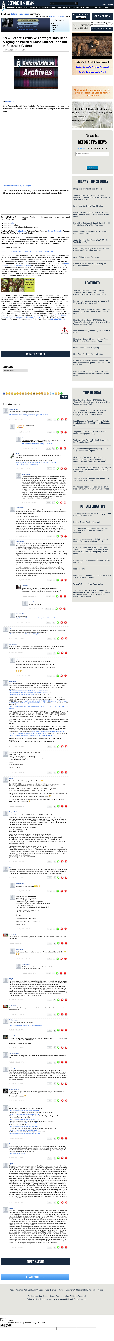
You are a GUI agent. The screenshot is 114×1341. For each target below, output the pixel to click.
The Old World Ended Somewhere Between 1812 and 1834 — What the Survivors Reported (90, 531)
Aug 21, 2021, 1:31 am (16, 943)
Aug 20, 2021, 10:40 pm (16, 638)
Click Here (21, 231)
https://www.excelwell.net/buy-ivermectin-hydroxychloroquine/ (28, 415)
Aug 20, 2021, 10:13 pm (23, 432)
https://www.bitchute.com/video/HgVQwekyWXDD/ (38, 444)
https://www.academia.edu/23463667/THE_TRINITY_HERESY (29, 692)
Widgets (101, 1290)
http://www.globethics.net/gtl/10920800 (35, 733)
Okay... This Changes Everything (86, 257)
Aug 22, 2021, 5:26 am (29, 596)
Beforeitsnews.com (20, 14)
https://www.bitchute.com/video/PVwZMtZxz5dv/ (24, 1119)
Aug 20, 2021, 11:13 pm (16, 772)
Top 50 (94, 7)
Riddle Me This (79, 569)
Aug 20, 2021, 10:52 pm (29, 448)
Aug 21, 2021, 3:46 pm (16, 1083)
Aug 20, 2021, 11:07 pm (16, 653)
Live (82, 7)
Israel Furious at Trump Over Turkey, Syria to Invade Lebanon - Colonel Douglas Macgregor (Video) (91, 423)
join (12, 223)
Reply (49, 419)
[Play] (92, 46)
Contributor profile (22, 29)
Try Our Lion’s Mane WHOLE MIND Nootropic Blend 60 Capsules (27, 251)
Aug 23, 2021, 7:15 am (35, 609)
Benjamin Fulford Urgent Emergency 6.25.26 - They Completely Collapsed (91, 450)
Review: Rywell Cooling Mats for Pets (88, 522)
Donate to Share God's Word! (92, 72)
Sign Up (110, 4)
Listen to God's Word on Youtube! (92, 67)
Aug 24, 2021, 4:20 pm (16, 1202)
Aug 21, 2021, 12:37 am (16, 877)
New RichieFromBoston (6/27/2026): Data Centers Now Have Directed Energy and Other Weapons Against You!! (91, 322)
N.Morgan (9, 101)
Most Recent (103, 7)
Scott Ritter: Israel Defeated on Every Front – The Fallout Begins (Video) (91, 479)
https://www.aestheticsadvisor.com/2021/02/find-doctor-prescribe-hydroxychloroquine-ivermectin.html (36, 463)
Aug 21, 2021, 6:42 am (29, 973)
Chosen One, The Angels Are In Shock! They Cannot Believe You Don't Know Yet (91, 250)
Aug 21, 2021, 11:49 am (16, 1062)
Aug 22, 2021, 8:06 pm (16, 1138)
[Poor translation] (8, 1325)
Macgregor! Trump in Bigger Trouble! (87, 189)
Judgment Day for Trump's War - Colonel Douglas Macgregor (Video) (89, 433)
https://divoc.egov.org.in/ (17, 1153)
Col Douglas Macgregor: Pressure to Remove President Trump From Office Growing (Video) (91, 488)
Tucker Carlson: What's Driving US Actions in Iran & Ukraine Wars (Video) (91, 441)
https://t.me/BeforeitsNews (84, 120)
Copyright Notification (74, 1290)
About (12, 1290)
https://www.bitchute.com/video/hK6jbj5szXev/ (24, 1130)
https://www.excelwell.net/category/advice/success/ (25, 1025)
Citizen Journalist (55, 231)
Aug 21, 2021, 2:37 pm (23, 580)
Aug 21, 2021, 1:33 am (23, 891)
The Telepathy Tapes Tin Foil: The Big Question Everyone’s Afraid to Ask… (92, 515)
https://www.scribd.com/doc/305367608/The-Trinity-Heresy (28, 691)
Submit (92, 168)
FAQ (33, 1290)
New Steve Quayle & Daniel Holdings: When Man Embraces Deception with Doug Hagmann (92, 340)
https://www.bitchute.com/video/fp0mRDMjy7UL (24, 634)
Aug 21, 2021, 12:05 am (23, 468)
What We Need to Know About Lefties (88, 584)
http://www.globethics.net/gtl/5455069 (33, 703)
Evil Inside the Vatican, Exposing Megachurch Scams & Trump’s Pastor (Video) (91, 302)
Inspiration (75, 7)
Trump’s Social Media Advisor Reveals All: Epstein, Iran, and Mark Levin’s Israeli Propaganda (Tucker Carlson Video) (90, 412)
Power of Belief (49, 7)
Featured (10, 7)
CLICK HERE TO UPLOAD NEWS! (102, 29)
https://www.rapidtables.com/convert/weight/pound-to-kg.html (35, 618)
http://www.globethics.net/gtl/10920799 (21, 694)
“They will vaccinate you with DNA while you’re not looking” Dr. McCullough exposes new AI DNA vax (91, 311)
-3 (53, 596)
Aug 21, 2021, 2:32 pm (23, 536)
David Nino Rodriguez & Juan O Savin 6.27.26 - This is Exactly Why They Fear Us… (91, 224)
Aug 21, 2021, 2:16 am (16, 1000)
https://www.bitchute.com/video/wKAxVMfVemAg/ (25, 1123)
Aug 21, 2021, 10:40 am (16, 1014)
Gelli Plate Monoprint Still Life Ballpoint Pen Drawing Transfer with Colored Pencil (90, 540)
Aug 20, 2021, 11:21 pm (16, 806)
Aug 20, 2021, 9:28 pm (16, 419)
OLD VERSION (102, 16)
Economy (18, 7)
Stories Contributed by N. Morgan (17, 186)
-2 (53, 973)
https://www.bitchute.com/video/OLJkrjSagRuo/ (24, 1126)
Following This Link (57, 319)
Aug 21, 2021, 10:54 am (16, 1047)
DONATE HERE (81, 17)
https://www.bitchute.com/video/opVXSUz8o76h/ (24, 1133)
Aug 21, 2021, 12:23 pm (23, 929)
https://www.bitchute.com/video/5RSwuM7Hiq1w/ (25, 1114)
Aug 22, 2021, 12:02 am (16, 1100)
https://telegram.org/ (103, 113)
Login (104, 4)
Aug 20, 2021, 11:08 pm (16, 746)
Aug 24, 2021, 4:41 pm (16, 1247)
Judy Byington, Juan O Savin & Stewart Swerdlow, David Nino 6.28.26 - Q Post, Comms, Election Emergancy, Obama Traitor (91, 292)
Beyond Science (36, 7)
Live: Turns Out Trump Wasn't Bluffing (88, 206)
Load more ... (35, 1277)
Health (26, 7)
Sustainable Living (63, 7)
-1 (54, 622)
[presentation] (92, 161)
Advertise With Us (23, 1290)
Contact (39, 1290)
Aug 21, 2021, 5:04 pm (29, 502)
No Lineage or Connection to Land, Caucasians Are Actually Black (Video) (92, 576)
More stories (33, 29)
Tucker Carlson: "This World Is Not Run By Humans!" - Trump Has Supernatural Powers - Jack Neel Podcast (91, 197)
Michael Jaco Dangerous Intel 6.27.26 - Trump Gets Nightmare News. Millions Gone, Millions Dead (91, 214)
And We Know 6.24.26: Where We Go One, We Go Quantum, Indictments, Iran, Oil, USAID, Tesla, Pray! (92, 470)
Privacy (47, 1290)
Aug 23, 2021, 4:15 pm (16, 1158)
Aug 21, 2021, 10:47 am (16, 1030)
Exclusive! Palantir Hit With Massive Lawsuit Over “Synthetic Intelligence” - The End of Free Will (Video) (91, 363)
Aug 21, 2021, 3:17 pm (23, 676)
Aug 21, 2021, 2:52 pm (23, 622)
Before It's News (20, 3)
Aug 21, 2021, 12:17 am (16, 861)
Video (88, 7)
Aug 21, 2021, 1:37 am (23, 958)
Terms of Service (57, 1290)
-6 (54, 653)
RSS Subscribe (90, 1290)
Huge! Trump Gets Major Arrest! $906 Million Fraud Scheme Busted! (91, 233)
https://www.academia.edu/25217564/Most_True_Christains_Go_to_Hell (32, 735)
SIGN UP (81, 148)
